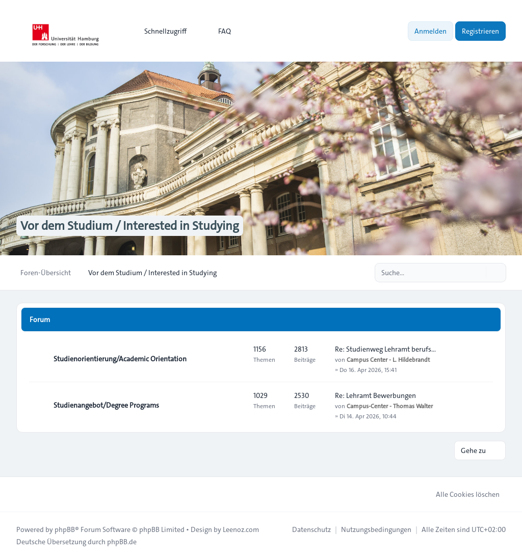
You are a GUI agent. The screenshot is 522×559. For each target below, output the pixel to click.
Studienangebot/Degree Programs (106, 405)
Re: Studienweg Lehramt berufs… (385, 349)
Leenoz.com (241, 529)
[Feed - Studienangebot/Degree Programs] (236, 405)
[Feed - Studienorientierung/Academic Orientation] (236, 358)
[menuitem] (161, 31)
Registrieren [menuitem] (480, 31)
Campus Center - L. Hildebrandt (388, 359)
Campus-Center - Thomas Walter (390, 405)
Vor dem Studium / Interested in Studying (129, 226)
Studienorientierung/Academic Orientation (120, 359)
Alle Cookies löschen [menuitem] (461, 494)
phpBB (65, 529)
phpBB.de (122, 542)
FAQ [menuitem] (218, 31)
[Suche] (477, 272)
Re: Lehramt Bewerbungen (375, 395)
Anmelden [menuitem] (430, 31)
